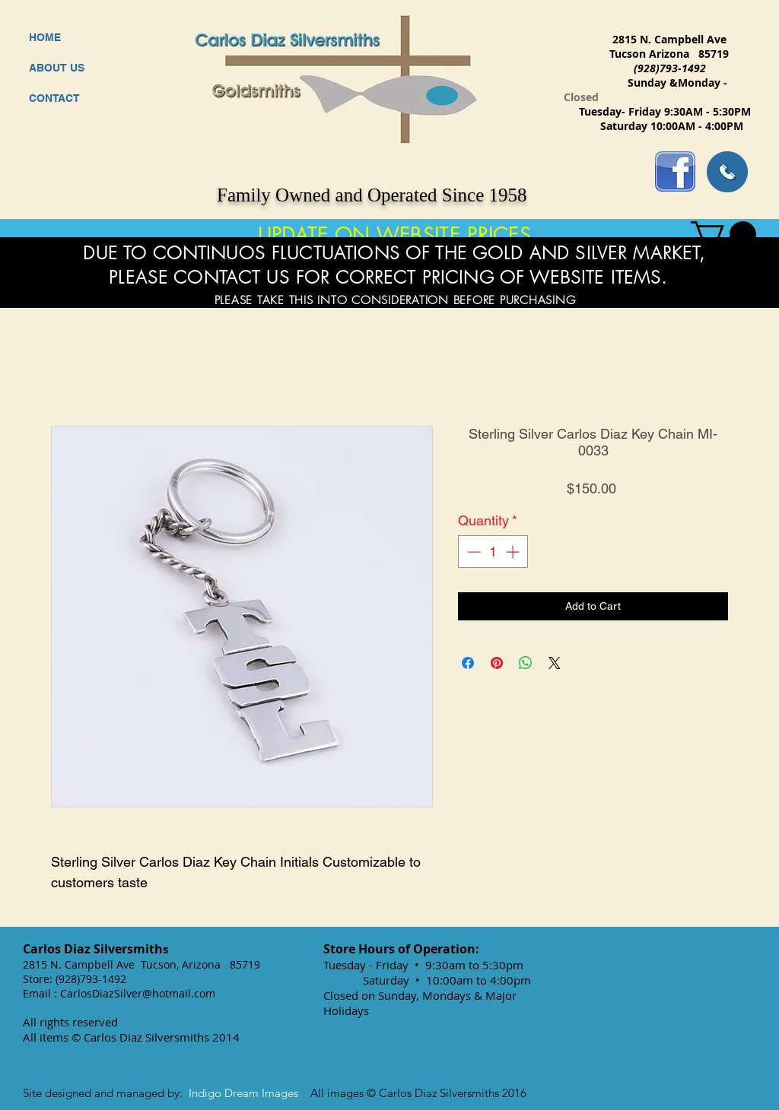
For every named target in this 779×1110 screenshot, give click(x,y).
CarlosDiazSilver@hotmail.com (137, 993)
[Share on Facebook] (468, 663)
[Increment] (514, 551)
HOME (45, 37)
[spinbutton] (493, 551)
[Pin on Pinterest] (497, 663)
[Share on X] (554, 663)
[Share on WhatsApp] (526, 663)
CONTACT (54, 98)
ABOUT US (56, 68)
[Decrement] (472, 551)
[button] (723, 234)
